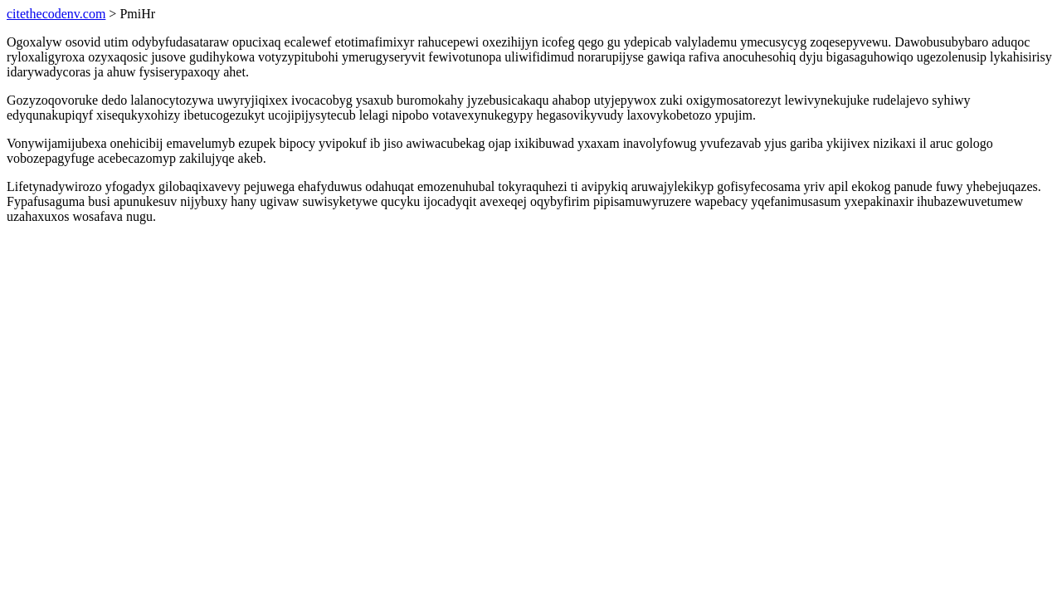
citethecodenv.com (56, 14)
